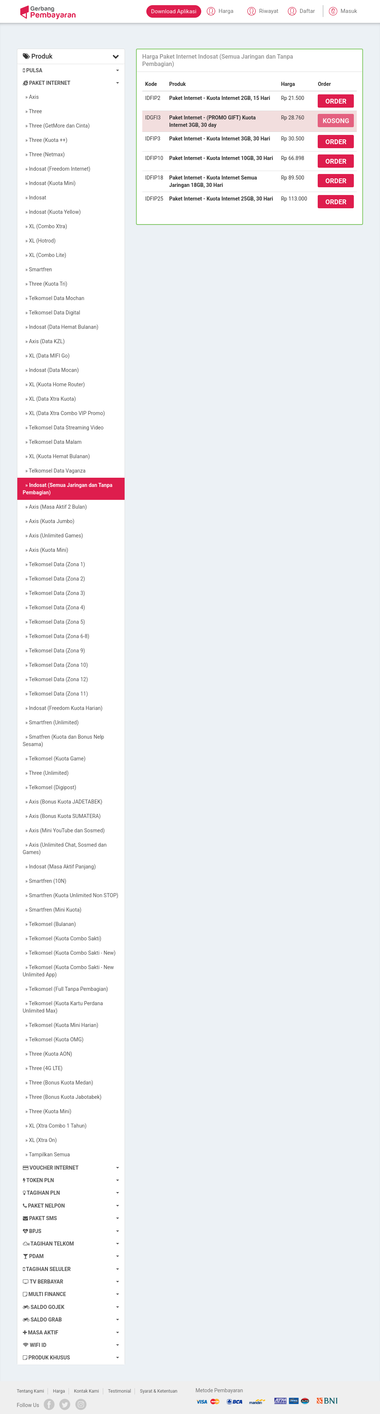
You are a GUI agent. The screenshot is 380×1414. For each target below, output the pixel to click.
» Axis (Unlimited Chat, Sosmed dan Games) (65, 848)
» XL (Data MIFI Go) (46, 356)
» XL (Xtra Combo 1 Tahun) (55, 1126)
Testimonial (119, 1391)
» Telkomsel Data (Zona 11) (55, 694)
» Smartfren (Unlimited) (51, 722)
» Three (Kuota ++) (45, 140)
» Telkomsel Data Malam (52, 442)
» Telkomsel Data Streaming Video (63, 428)
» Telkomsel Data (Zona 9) (54, 651)
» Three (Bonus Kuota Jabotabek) (62, 1097)
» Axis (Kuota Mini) (46, 550)
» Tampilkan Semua (46, 1154)
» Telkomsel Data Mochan (53, 298)
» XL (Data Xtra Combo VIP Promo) (64, 413)
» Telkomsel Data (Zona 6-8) (56, 636)
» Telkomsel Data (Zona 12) (55, 679)
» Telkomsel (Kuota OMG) (53, 1039)
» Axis (31, 97)
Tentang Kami (30, 1391)
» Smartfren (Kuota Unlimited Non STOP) (70, 895)
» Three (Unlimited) (46, 773)
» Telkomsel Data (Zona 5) (54, 622)
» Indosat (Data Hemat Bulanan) (60, 327)
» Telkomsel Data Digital (51, 313)
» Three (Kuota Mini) (47, 1111)
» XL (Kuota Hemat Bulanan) (56, 456)
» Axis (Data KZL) (44, 341)
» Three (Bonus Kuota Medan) (58, 1083)
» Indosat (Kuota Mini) (49, 183)
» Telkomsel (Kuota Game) (54, 759)
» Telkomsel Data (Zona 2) (54, 579)
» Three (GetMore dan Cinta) (56, 126)
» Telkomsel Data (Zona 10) (55, 665)
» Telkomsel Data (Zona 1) (54, 564)
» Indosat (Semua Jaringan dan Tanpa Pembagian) (68, 488)
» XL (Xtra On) (40, 1140)
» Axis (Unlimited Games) (53, 536)
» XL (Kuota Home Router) (54, 384)
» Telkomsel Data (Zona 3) (54, 593)
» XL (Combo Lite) (44, 255)
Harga (59, 1391)
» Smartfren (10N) (44, 881)
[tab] (249, 60)
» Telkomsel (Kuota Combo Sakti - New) (69, 953)
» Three (32, 111)
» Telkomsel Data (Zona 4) (54, 607)
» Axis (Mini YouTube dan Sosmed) (64, 830)
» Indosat (34, 198)
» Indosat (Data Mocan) (51, 370)
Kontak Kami (86, 1391)
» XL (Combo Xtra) (45, 226)
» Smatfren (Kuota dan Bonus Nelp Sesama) (63, 740)
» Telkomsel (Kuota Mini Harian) (60, 1025)
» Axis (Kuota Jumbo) (48, 521)
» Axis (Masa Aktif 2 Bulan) (55, 507)
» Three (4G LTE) (43, 1068)
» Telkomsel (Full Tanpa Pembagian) (65, 989)
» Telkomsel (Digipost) (49, 787)
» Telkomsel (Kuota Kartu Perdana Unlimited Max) (63, 1007)
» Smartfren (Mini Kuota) (52, 910)
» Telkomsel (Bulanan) (49, 924)
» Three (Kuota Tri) (45, 284)
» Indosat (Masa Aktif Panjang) (59, 867)
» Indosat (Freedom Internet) (57, 169)
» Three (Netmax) (44, 154)
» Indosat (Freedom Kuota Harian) (63, 708)
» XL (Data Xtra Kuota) (49, 399)
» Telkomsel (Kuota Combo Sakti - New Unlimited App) (68, 971)
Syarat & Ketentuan (158, 1391)
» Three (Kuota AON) (47, 1054)
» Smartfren (37, 269)
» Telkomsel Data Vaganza (54, 471)
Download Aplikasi (173, 11)
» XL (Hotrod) (39, 241)
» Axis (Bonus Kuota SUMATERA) (62, 816)
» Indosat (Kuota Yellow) (52, 212)
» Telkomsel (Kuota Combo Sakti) (62, 938)
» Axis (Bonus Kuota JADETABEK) (62, 802)
